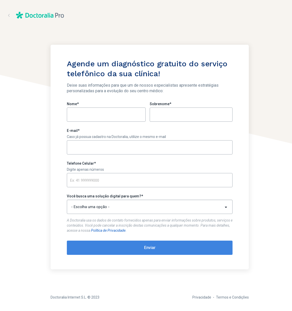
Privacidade (201, 297)
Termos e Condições (232, 297)
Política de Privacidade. (109, 230)
